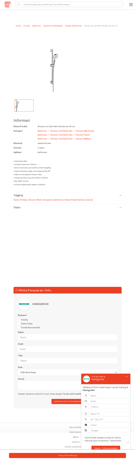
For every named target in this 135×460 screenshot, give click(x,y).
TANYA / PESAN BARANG (106, 448)
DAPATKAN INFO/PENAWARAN (67, 401)
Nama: (21, 332)
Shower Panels (83, 134)
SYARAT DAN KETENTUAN (76, 447)
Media (76, 437)
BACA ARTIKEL (76, 427)
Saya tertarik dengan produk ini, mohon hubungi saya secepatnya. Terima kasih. (106, 439)
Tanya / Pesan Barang (67, 455)
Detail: (21, 379)
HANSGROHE (40, 304)
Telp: (20, 355)
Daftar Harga (26, 323)
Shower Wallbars (84, 138)
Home (18, 26)
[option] (24, 105)
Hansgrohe (97, 379)
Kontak (75, 442)
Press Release (76, 432)
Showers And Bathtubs (53, 26)
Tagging (68, 195)
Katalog (24, 319)
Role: (20, 367)
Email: (20, 344)
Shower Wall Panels (73, 26)
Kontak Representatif (30, 327)
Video (68, 207)
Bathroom (36, 26)
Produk (27, 26)
